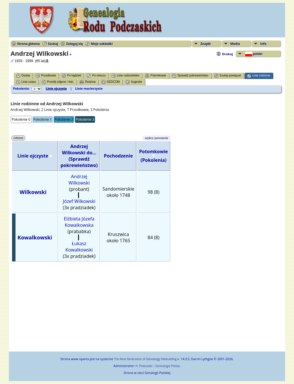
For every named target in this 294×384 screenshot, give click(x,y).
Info (263, 43)
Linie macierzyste (89, 88)
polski (253, 53)
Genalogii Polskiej (158, 372)
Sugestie (134, 82)
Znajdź (205, 43)
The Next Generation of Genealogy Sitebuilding (145, 359)
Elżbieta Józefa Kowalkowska (79, 222)
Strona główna (28, 43)
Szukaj (53, 43)
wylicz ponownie (156, 138)
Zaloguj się (74, 43)
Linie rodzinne (258, 76)
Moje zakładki (102, 43)
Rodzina (88, 82)
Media (235, 43)
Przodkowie (46, 76)
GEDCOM (111, 82)
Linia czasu (26, 82)
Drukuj (227, 54)
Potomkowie (155, 76)
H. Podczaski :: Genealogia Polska (158, 366)
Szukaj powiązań (227, 76)
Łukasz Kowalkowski (79, 246)
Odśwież (18, 138)
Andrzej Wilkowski (79, 179)
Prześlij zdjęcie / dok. (58, 82)
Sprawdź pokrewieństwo (190, 76)
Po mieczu (96, 76)
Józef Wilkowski (79, 201)
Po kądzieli (71, 76)
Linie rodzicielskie (125, 76)
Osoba (23, 76)
